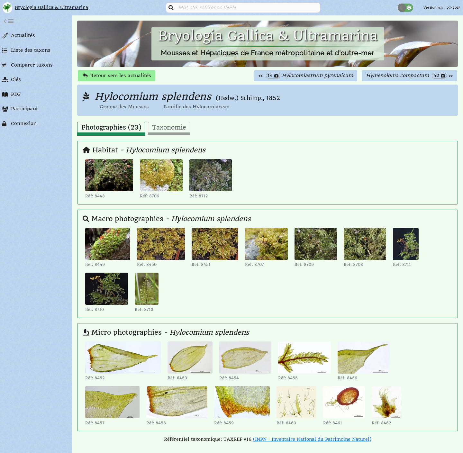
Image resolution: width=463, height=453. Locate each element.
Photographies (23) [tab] (111, 127)
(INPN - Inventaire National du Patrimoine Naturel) (312, 439)
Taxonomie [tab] (169, 127)
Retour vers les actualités (117, 75)
